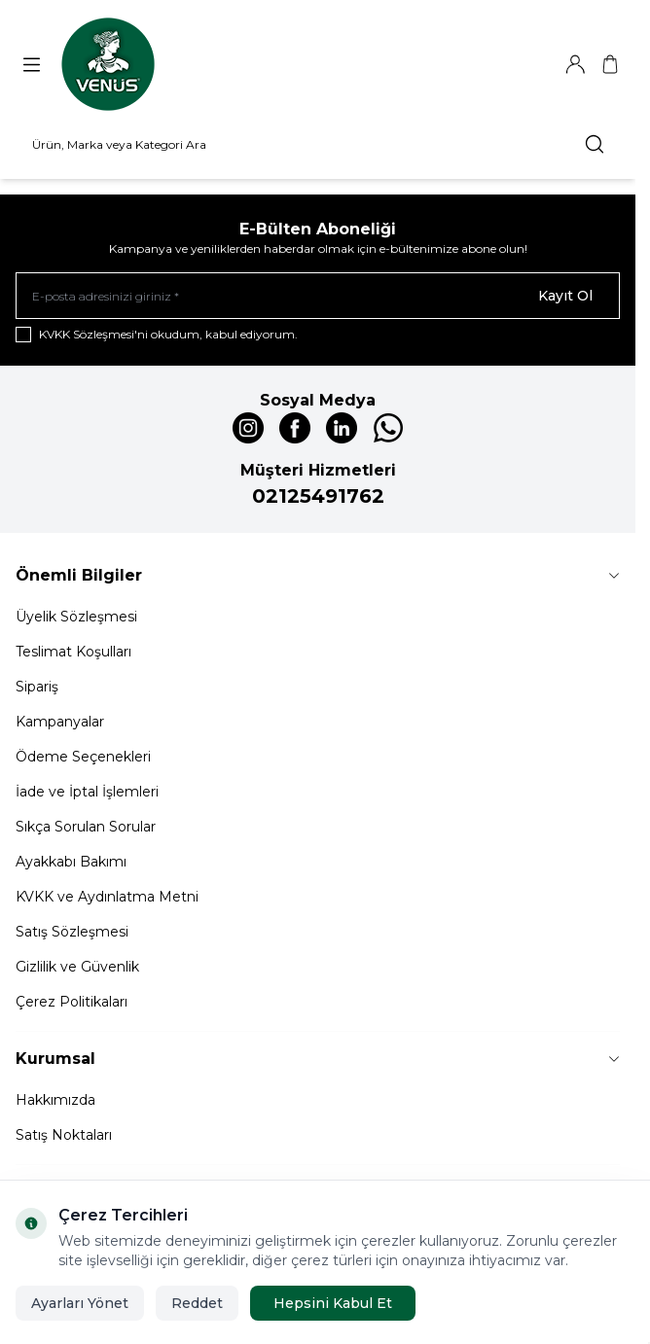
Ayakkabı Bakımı (71, 861)
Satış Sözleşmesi (72, 931)
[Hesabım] (575, 64)
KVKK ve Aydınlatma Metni (107, 896)
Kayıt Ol (565, 295)
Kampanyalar (60, 721)
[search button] (594, 144)
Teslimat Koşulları (73, 651)
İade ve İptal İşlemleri (87, 791)
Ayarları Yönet (79, 1303)
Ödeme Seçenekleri (83, 756)
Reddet (197, 1303)
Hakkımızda (55, 1100)
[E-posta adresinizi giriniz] (318, 295)
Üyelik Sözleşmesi (76, 616)
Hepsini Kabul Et (332, 1303)
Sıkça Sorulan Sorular (86, 826)
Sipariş (37, 686)
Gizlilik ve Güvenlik (77, 966)
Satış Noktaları (64, 1135)
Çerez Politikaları (71, 1001)
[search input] (318, 143)
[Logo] (108, 64)
